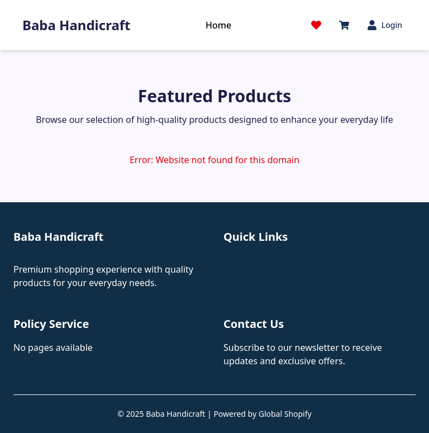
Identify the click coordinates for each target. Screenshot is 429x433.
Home (218, 25)
